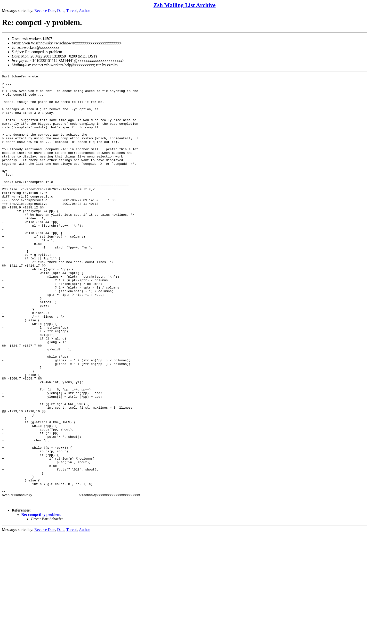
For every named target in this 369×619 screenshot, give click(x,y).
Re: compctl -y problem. (41, 600)
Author (84, 10)
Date (60, 10)
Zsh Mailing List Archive (184, 5)
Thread (71, 10)
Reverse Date (44, 10)
